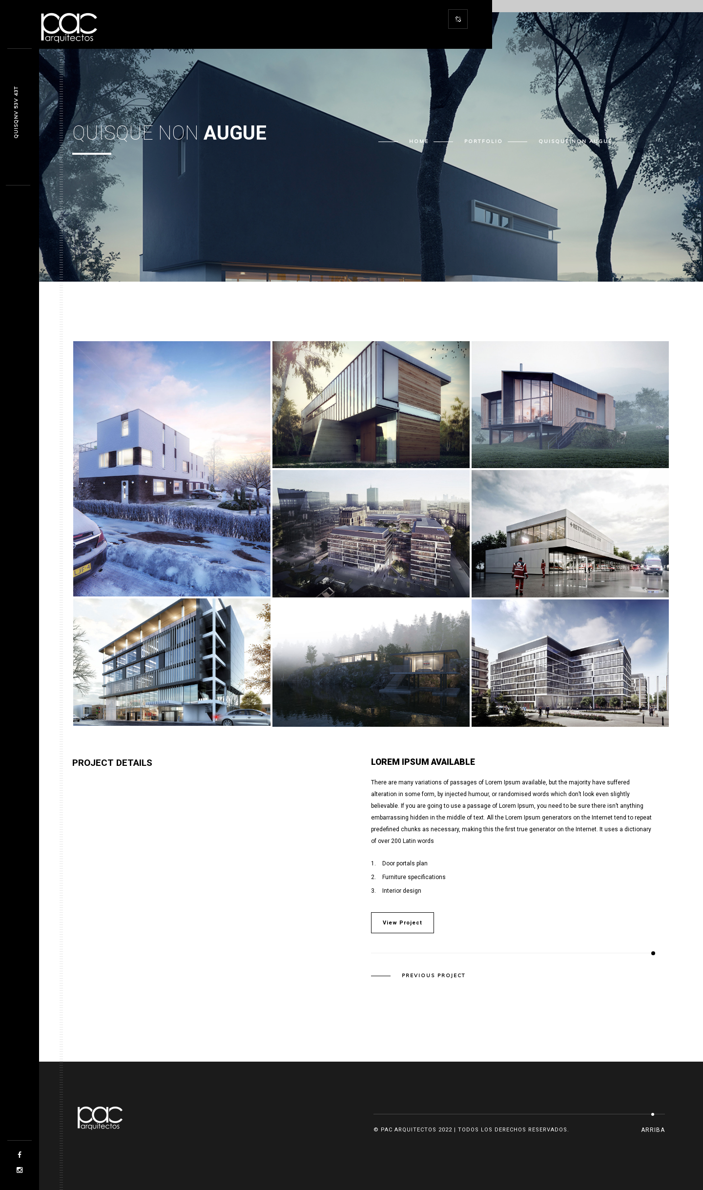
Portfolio (483, 141)
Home (419, 141)
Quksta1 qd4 (16, 112)
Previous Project (434, 976)
